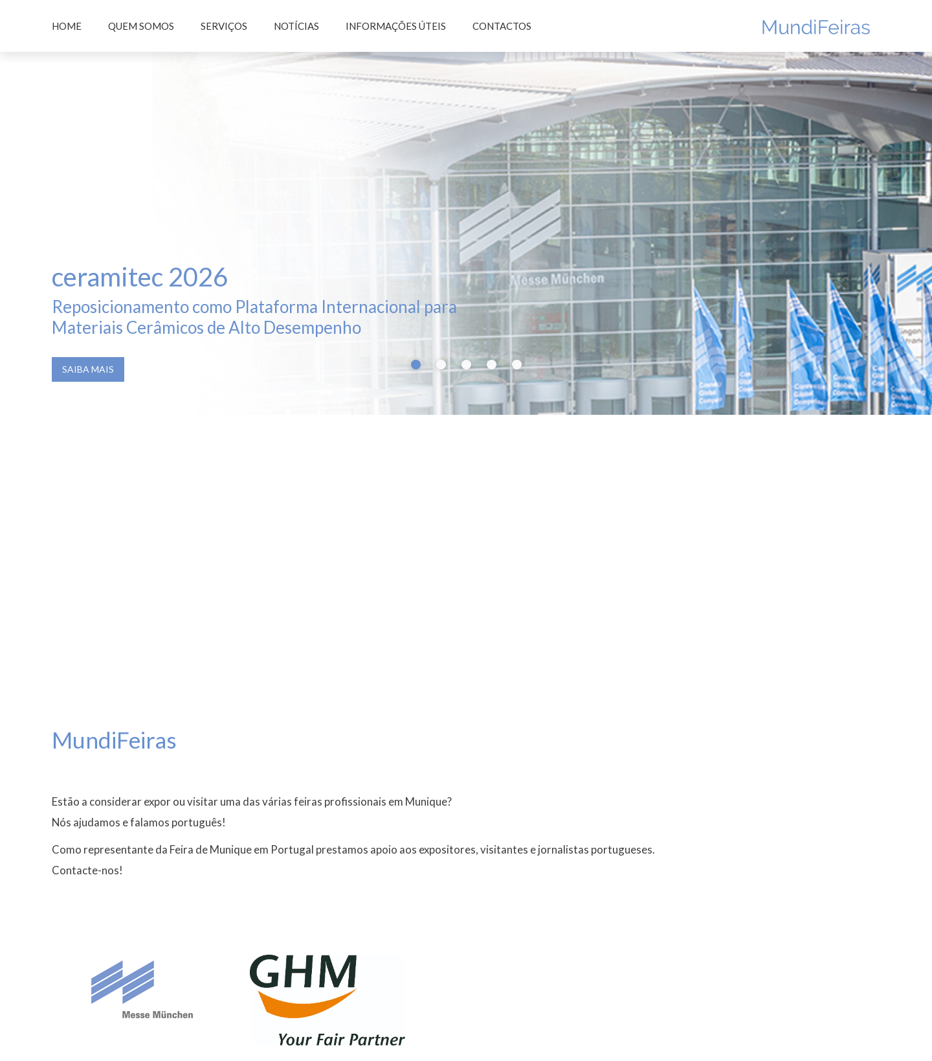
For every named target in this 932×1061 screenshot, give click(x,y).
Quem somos (141, 26)
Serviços (224, 26)
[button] (415, 302)
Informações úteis (396, 26)
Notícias (296, 26)
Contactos (501, 26)
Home (67, 26)
